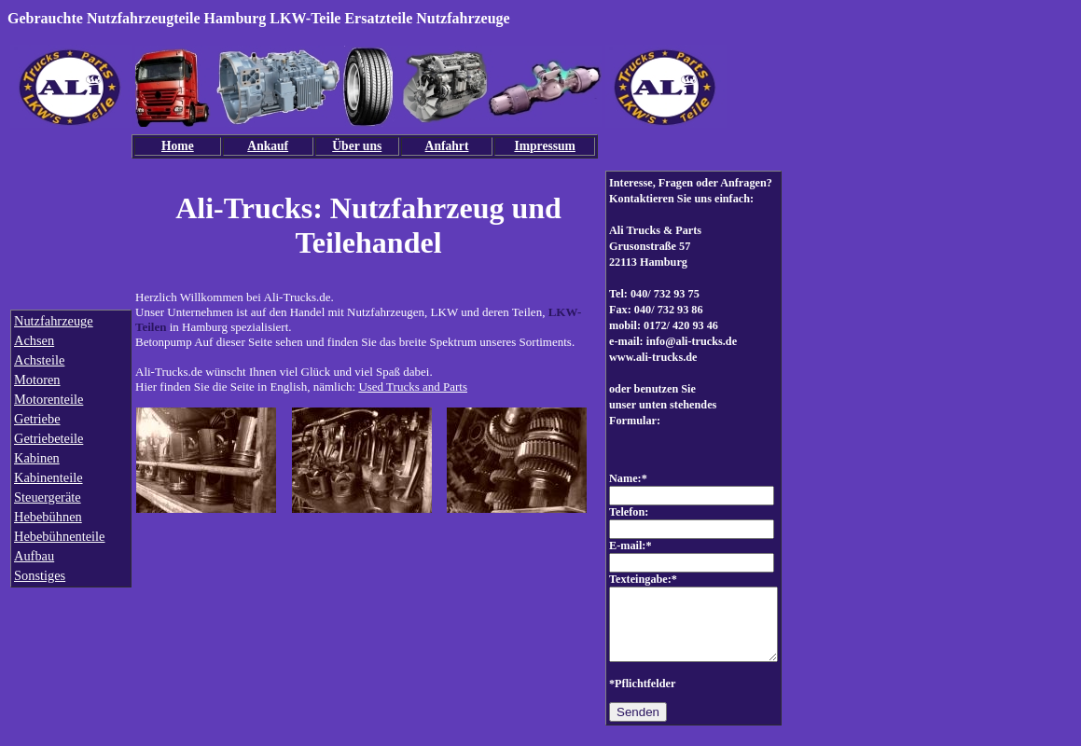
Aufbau (34, 555)
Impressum (544, 146)
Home (177, 146)
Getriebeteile (48, 438)
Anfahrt (447, 146)
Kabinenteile (48, 477)
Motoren (37, 379)
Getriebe (37, 418)
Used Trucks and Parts (412, 387)
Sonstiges (39, 575)
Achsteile (39, 359)
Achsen (34, 340)
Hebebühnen (48, 516)
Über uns (356, 146)
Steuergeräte (47, 497)
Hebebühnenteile (59, 536)
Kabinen (37, 457)
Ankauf (267, 146)
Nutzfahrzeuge (53, 320)
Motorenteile (48, 399)
